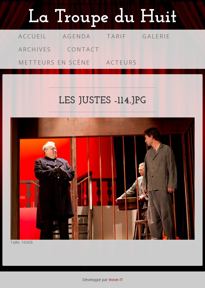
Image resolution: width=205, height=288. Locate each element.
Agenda (77, 36)
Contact (83, 49)
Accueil (32, 36)
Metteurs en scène (54, 62)
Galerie (156, 36)
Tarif (116, 36)
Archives (34, 49)
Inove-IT (116, 279)
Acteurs (121, 62)
